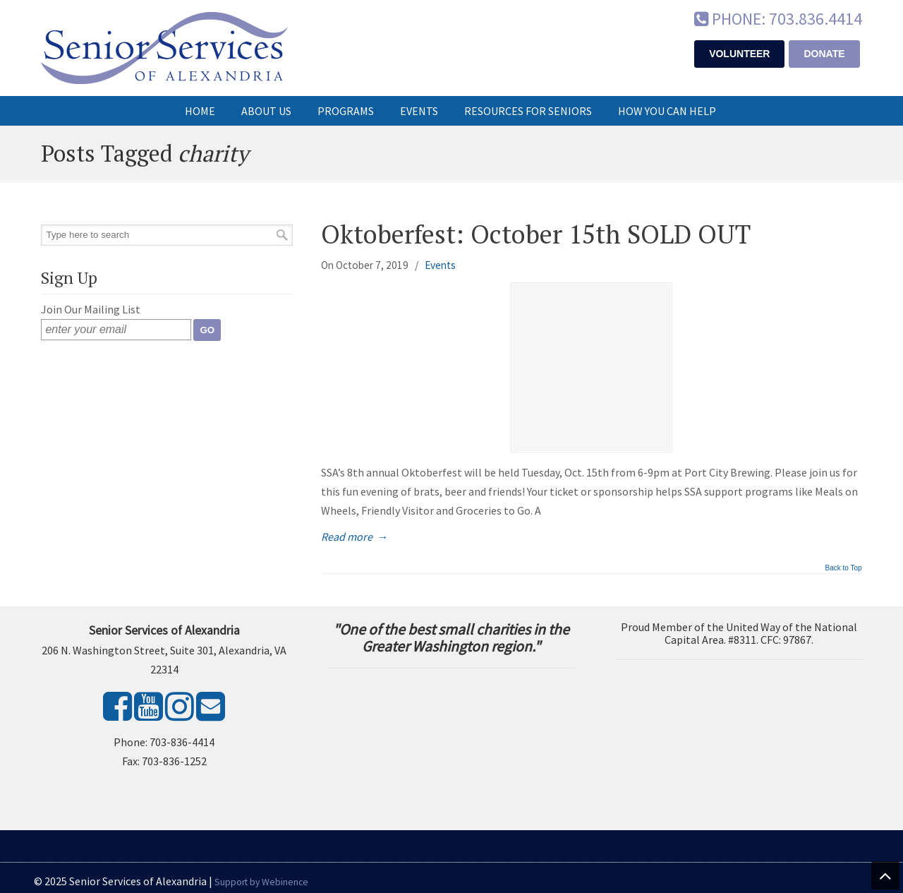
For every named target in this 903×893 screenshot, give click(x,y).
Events (440, 265)
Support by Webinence (261, 882)
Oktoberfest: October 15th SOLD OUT (536, 234)
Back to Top (843, 568)
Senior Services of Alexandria (164, 48)
